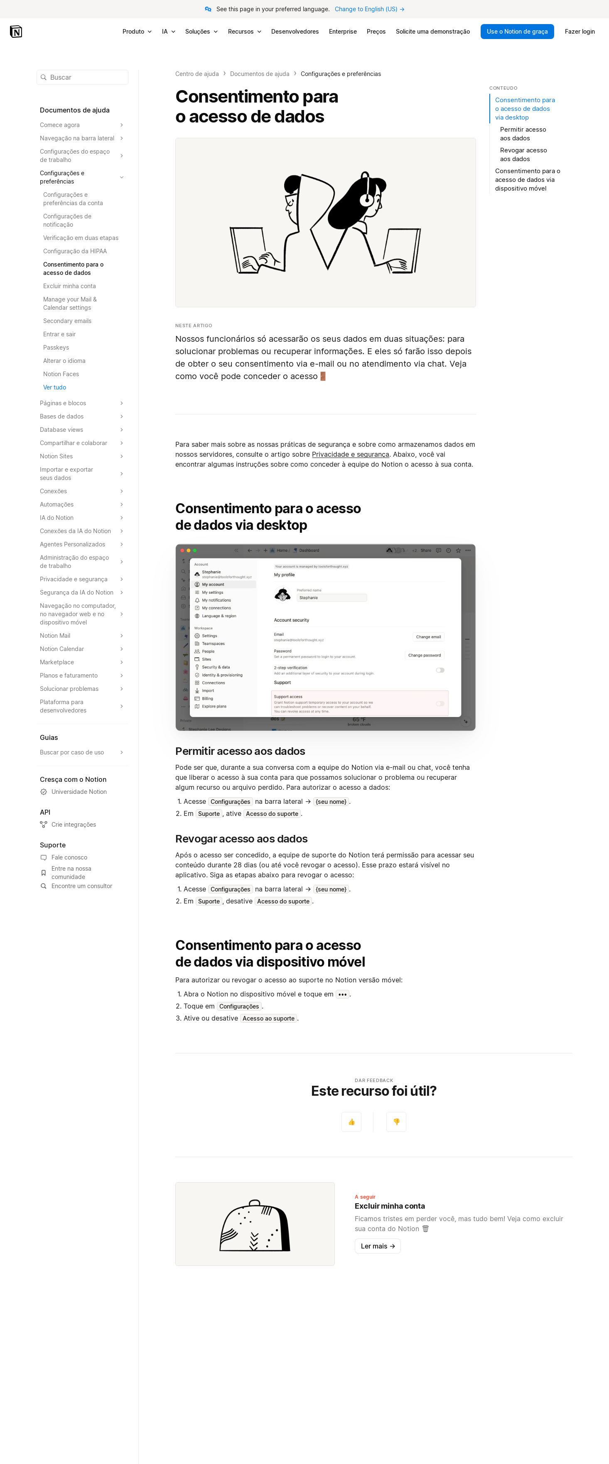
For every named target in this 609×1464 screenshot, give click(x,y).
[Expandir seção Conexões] (83, 491)
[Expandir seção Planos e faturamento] (83, 675)
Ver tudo (54, 387)
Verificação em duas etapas (80, 237)
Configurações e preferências (341, 73)
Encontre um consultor (76, 886)
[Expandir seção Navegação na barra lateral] (83, 138)
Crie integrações (68, 824)
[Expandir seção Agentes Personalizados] (83, 544)
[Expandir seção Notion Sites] (83, 456)
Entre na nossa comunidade (65, 872)
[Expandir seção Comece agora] (83, 125)
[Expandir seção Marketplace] (83, 662)
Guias (49, 737)
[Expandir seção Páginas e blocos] (83, 403)
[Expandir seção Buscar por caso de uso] (83, 752)
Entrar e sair (59, 334)
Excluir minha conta (69, 285)
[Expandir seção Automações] (83, 504)
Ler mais (378, 1246)
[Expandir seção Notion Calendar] (83, 649)
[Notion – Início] (17, 31)
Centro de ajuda (197, 73)
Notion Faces (61, 373)
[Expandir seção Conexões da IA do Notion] (83, 531)
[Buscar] (83, 77)
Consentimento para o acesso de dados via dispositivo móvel (270, 953)
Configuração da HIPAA (75, 251)
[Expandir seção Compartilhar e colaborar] (83, 443)
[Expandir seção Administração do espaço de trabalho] (83, 562)
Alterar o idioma (64, 360)
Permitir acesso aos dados (523, 133)
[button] (325, 637)
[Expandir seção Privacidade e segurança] (83, 579)
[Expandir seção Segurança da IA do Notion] (83, 592)
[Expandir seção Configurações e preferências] (83, 177)
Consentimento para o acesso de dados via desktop (268, 516)
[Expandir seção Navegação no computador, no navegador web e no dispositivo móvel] (83, 614)
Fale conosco (63, 857)
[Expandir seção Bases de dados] (83, 416)
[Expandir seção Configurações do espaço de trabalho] (83, 155)
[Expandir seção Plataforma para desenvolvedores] (83, 706)
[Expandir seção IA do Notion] (83, 517)
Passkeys (56, 347)
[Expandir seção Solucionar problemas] (83, 688)
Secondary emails (67, 320)
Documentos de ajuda (260, 73)
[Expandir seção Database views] (83, 429)
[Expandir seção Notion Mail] (83, 635)
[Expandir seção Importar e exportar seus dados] (83, 474)
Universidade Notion (73, 792)
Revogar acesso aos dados (523, 154)
